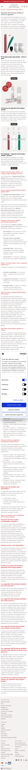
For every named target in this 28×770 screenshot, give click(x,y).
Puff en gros (4, 733)
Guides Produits (5, 748)
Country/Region (7, 768)
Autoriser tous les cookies (14, 405)
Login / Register (27, 6)
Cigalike (3, 724)
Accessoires (4, 735)
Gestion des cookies (6, 715)
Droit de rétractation (6, 705)
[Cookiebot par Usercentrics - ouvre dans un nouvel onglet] (20, 354)
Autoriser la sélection (14, 409)
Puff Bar (3, 732)
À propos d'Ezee (5, 745)
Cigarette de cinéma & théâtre (9, 737)
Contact (3, 743)
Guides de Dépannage (7, 754)
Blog (2, 746)
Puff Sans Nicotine (6, 730)
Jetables (3, 728)
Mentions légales (5, 701)
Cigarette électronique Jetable (14, 9)
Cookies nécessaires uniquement (14, 414)
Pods (2, 726)
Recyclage (3, 713)
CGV (2, 703)
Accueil (3, 9)
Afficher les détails (18, 400)
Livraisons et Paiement (7, 711)
